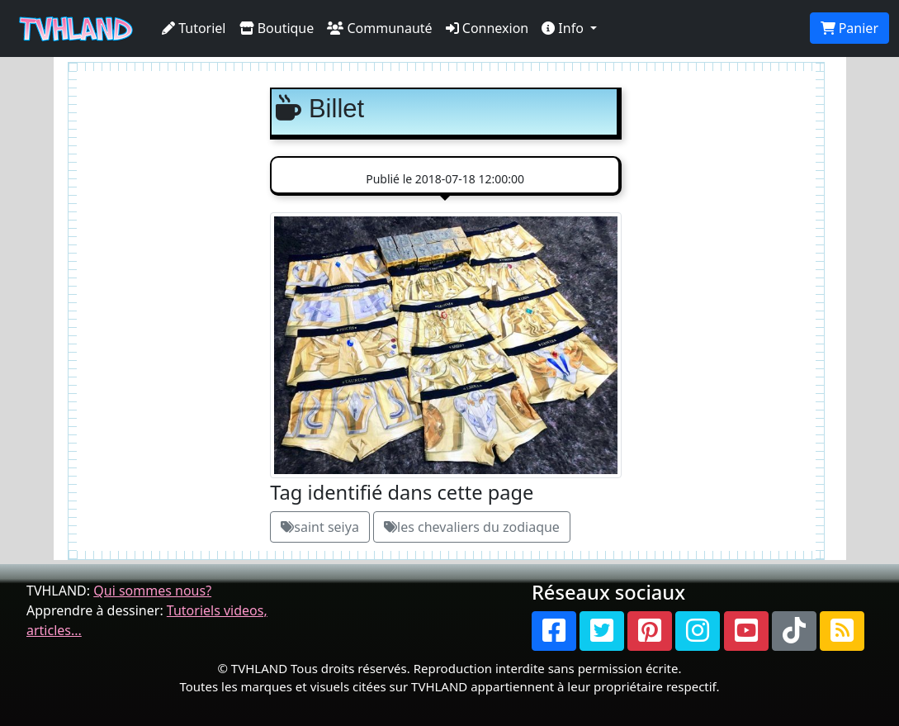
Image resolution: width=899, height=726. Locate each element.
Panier (849, 28)
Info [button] (564, 28)
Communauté (379, 28)
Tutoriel (194, 28)
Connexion (487, 28)
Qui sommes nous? (152, 590)
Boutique (277, 28)
